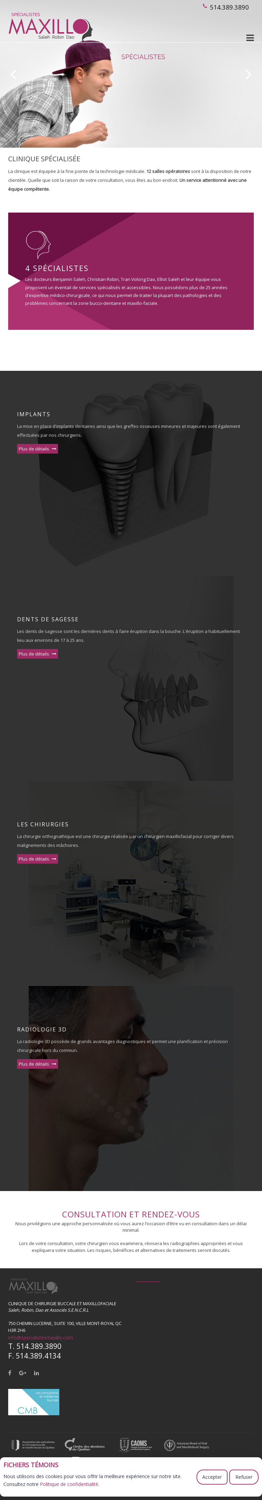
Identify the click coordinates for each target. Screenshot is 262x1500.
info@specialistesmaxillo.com (40, 1337)
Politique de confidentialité (69, 1484)
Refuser (243, 1476)
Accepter (212, 1476)
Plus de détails (37, 449)
